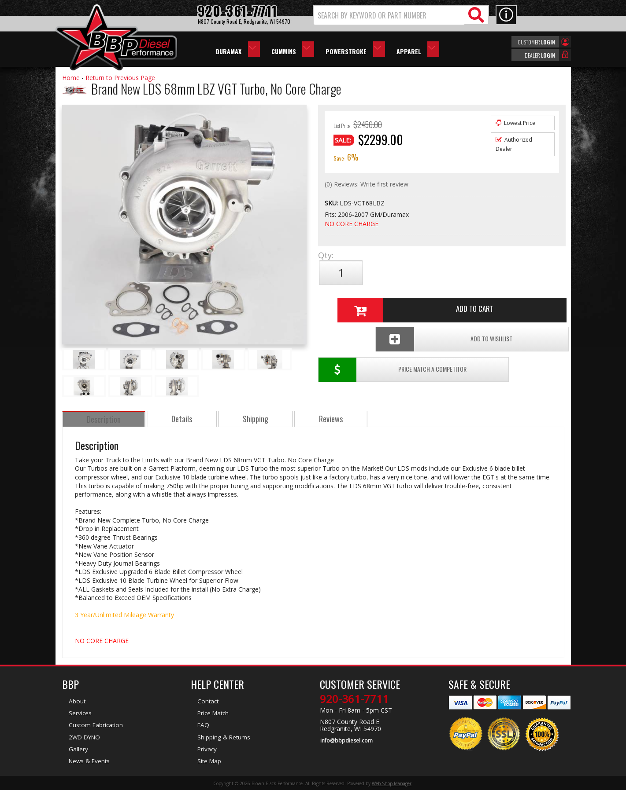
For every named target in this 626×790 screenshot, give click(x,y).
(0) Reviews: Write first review (366, 184)
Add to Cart (438, 272)
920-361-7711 (354, 698)
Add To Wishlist (497, 302)
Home (71, 77)
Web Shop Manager (391, 782)
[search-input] (389, 15)
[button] (401, 15)
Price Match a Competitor (369, 302)
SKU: (332, 203)
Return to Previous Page (120, 77)
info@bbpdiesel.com (346, 740)
